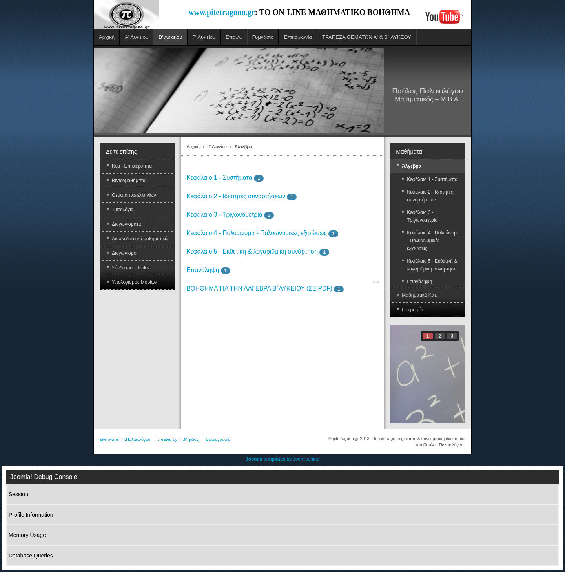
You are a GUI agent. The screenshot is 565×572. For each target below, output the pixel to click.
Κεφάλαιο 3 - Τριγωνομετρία (224, 214)
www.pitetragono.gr (221, 12)
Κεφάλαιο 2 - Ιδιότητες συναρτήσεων (235, 196)
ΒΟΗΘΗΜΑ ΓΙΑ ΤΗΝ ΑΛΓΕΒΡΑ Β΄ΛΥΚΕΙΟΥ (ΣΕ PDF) (259, 288)
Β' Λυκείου (217, 146)
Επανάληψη (202, 270)
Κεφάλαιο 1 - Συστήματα (219, 177)
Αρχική (193, 146)
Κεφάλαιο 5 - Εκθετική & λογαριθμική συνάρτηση (252, 251)
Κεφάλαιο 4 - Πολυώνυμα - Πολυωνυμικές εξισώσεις (256, 233)
